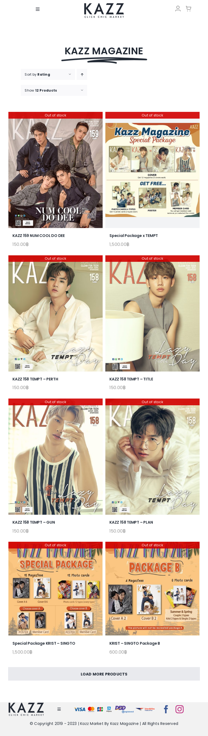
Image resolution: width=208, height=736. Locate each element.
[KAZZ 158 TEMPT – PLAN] (152, 457)
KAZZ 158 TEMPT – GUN (33, 522)
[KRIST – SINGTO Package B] (152, 589)
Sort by (37, 74)
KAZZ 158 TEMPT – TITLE (131, 379)
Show (41, 90)
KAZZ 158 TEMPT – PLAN (131, 522)
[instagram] (180, 709)
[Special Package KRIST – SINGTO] (55, 589)
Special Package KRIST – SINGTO (43, 643)
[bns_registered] (124, 707)
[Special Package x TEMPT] (152, 170)
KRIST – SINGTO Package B (134, 643)
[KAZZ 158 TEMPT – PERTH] (55, 313)
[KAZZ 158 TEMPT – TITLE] (152, 313)
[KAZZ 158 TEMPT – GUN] (55, 457)
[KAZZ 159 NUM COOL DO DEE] (55, 170)
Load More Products (104, 674)
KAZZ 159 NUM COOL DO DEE (38, 235)
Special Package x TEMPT (133, 235)
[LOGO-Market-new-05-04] (104, 5)
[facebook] (166, 709)
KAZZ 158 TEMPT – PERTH (35, 379)
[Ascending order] (82, 74)
